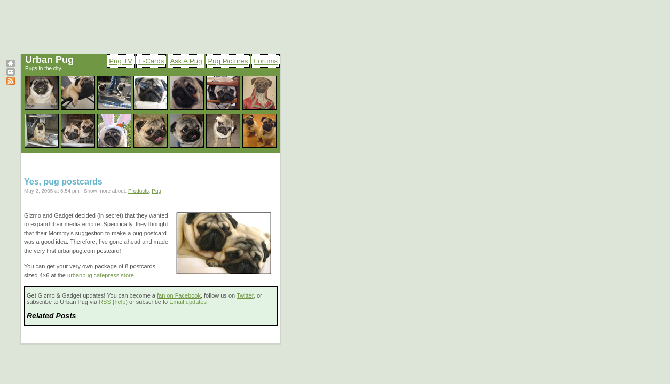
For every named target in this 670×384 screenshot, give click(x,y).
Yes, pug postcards (63, 181)
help (120, 302)
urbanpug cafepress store (100, 275)
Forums (266, 61)
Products (138, 191)
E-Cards (151, 61)
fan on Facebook (179, 295)
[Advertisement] (263, 28)
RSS (105, 302)
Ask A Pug (186, 61)
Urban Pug (49, 59)
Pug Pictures (228, 61)
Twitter (245, 295)
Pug (156, 191)
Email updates (188, 302)
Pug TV (120, 61)
